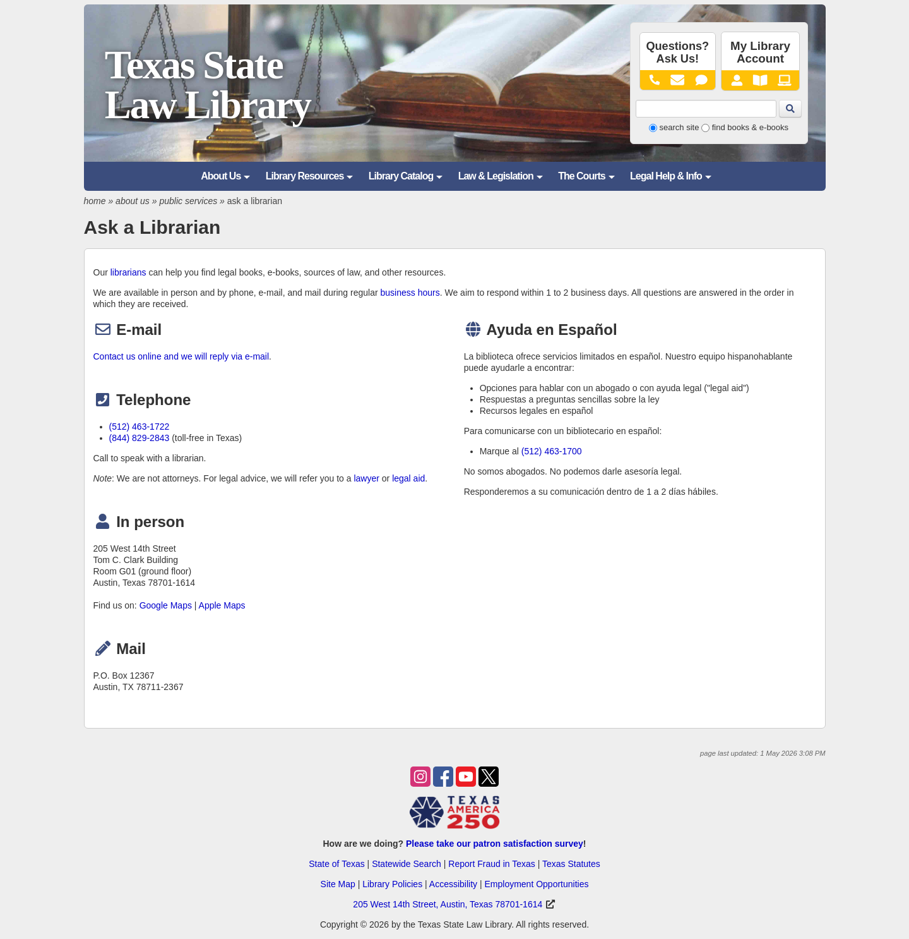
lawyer (366, 478)
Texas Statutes (571, 864)
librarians (128, 272)
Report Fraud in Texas (491, 864)
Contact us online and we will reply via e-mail (181, 356)
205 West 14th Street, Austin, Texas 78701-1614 (447, 904)
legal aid (408, 478)
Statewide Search (406, 864)
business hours (410, 293)
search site (679, 127)
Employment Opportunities (536, 884)
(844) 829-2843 (139, 438)
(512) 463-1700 (551, 451)
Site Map (338, 884)
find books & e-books (750, 127)
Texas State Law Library (208, 85)
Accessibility (453, 884)
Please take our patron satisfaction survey (494, 844)
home (95, 201)
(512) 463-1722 (139, 426)
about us (133, 201)
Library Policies (392, 884)
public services (188, 201)
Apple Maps (222, 605)
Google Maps (166, 605)
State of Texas (336, 864)
